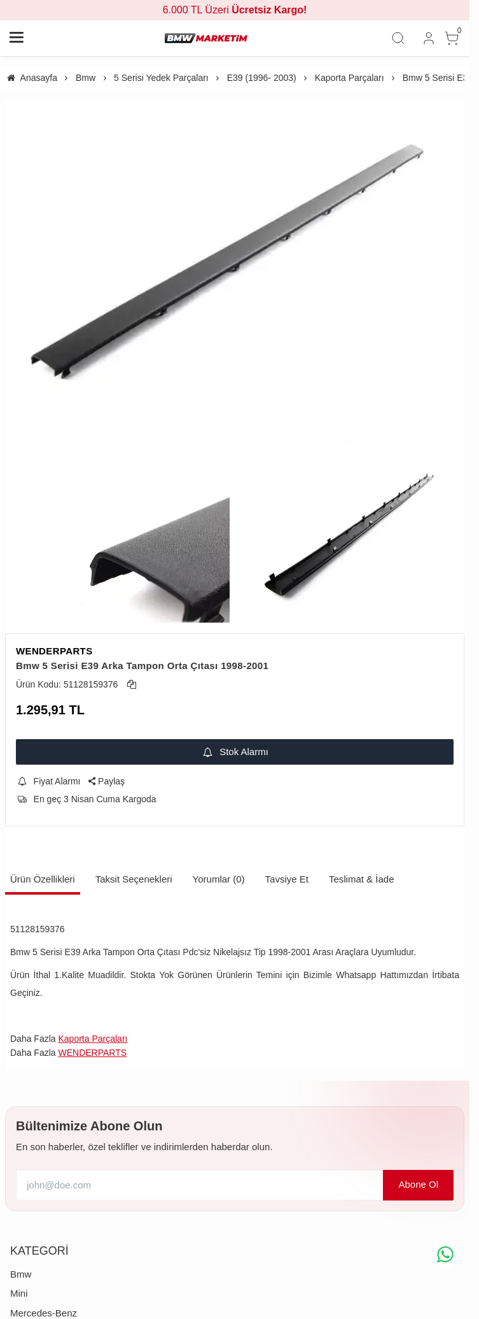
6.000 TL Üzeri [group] (235, 9)
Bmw (20, 1274)
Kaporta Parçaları (92, 1039)
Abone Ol (418, 1184)
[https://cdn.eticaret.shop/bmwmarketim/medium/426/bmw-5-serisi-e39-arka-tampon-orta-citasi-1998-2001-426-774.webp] (117, 539)
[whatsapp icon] (445, 1254)
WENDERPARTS (54, 650)
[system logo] (206, 38)
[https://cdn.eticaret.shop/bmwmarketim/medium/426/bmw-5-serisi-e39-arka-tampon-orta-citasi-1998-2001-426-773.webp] (234, 272)
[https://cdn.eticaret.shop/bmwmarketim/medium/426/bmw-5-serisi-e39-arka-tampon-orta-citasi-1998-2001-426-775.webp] (352, 539)
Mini (19, 1293)
